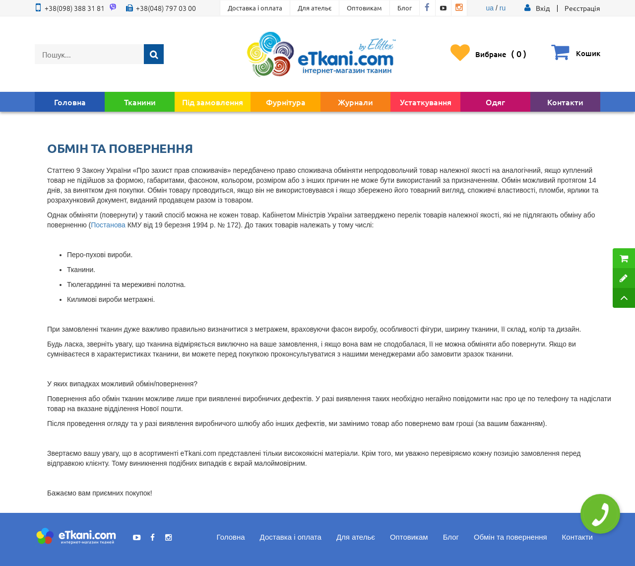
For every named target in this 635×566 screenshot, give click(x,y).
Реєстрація (582, 7)
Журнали (355, 101)
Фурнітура (286, 101)
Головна (70, 101)
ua (490, 8)
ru (503, 8)
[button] (543, 8)
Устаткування (425, 101)
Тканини (140, 101)
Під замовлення (212, 101)
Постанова (108, 225)
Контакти (565, 101)
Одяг (495, 101)
